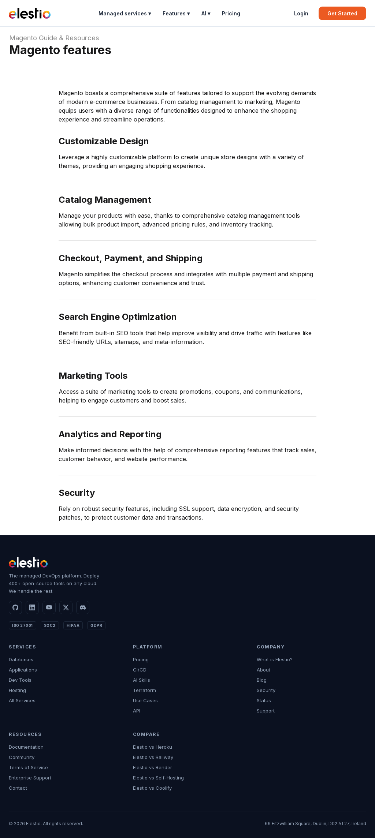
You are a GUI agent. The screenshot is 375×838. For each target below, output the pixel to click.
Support (266, 711)
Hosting (17, 690)
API (136, 711)
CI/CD (139, 670)
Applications (23, 670)
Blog (262, 680)
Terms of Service (28, 767)
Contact (18, 788)
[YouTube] (49, 607)
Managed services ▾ (125, 13)
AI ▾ (205, 13)
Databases (21, 659)
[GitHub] (15, 607)
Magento (23, 38)
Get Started (342, 13)
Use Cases (145, 700)
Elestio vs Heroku (152, 747)
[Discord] (82, 607)
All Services (22, 700)
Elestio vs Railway (153, 757)
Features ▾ (176, 13)
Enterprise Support (30, 778)
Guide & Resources (69, 38)
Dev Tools (20, 680)
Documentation (26, 747)
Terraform (144, 690)
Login (301, 13)
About (263, 670)
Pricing (231, 13)
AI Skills (141, 680)
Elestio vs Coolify (152, 788)
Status (264, 700)
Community (21, 757)
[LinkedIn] (32, 607)
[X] (66, 607)
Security (266, 690)
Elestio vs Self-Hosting (158, 778)
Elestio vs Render (152, 767)
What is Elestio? (275, 659)
